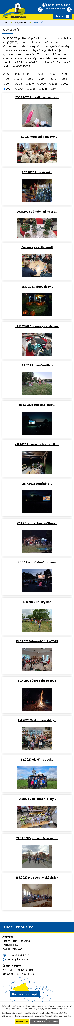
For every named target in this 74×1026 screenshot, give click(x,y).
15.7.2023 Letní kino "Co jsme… (37, 562)
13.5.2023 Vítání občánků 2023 (37, 641)
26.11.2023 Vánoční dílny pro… (37, 211)
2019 (31, 84)
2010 (64, 74)
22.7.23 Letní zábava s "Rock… (37, 523)
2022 (66, 84)
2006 (17, 74)
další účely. (63, 1009)
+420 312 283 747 (54, 9)
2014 (42, 79)
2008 (41, 74)
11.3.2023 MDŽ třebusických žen (37, 877)
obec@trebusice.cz (60, 5)
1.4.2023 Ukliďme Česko (37, 759)
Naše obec (21, 22)
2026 (44, 88)
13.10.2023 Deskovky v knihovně (37, 326)
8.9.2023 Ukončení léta (37, 365)
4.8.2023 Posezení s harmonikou (37, 444)
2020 (43, 84)
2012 (19, 79)
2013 (30, 79)
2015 (53, 79)
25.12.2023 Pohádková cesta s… (37, 97)
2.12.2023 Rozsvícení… (37, 172)
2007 (29, 74)
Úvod (5, 22)
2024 (21, 88)
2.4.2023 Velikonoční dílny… (37, 720)
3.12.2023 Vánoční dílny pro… (37, 136)
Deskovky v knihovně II (37, 247)
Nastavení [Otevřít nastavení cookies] (53, 1021)
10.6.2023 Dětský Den (37, 602)
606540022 (23, 66)
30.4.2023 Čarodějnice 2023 (37, 680)
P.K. (55, 88)
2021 (54, 84)
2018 (20, 84)
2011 (8, 79)
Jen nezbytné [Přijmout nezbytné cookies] (38, 1021)
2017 (8, 84)
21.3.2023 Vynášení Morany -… (37, 838)
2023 (9, 88)
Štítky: (6, 74)
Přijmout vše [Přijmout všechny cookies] (22, 1021)
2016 (64, 79)
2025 (33, 88)
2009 (53, 74)
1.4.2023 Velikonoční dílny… (37, 799)
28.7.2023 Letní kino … (37, 483)
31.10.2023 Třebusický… (37, 286)
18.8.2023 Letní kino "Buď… (37, 405)
